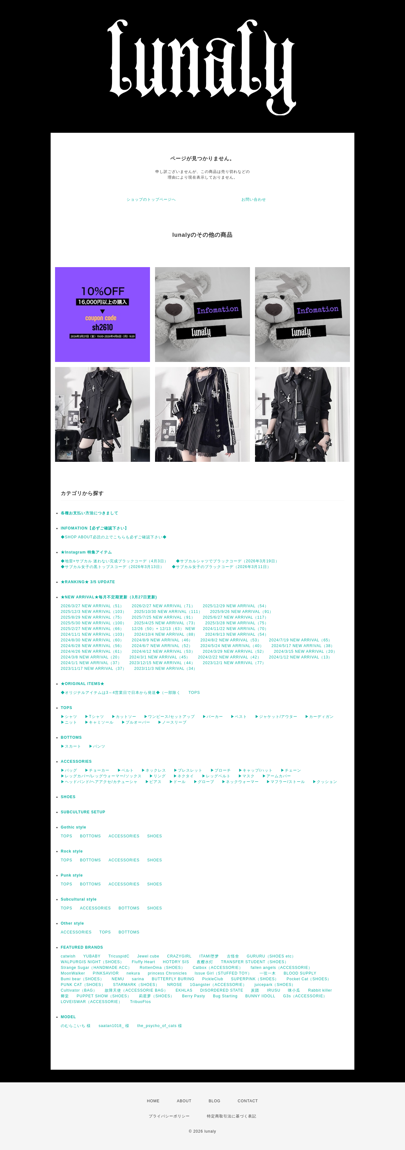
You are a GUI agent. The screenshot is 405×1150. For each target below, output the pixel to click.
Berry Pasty (193, 996)
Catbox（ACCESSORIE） (218, 967)
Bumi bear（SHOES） (82, 979)
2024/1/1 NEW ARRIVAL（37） (91, 663)
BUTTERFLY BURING (173, 979)
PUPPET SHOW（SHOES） (104, 996)
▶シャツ (69, 716)
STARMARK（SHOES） (136, 984)
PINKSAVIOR (106, 973)
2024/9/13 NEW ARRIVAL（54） (237, 634)
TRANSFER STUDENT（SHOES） (255, 962)
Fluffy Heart (143, 962)
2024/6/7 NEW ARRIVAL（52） (162, 646)
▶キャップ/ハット (256, 770)
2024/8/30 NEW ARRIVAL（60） (92, 640)
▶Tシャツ (94, 716)
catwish (68, 956)
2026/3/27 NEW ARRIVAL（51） (92, 606)
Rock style (72, 851)
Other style (72, 923)
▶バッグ (69, 770)
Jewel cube (148, 956)
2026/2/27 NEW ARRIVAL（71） (163, 606)
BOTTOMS (71, 737)
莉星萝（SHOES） (156, 996)
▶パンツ (97, 746)
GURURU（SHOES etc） (271, 956)
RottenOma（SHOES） (162, 967)
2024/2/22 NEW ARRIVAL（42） (229, 657)
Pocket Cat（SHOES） (309, 979)
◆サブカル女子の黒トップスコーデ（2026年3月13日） (112, 567)
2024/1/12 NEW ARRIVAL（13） (300, 657)
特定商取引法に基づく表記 (231, 1116)
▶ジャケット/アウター (276, 716)
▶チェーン (291, 770)
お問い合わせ (253, 199)
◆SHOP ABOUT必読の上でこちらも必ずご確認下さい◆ (114, 537)
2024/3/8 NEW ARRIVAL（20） (91, 657)
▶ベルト (125, 770)
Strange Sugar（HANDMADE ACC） (96, 967)
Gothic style (73, 827)
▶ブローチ (220, 770)
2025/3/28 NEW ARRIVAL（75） (237, 623)
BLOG (215, 1101)
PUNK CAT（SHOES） (83, 984)
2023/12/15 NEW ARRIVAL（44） (162, 663)
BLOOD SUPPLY (300, 973)
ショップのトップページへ (151, 199)
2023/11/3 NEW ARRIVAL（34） (165, 668)
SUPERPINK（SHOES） (255, 979)
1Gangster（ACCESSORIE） (218, 984)
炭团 (255, 990)
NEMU (118, 979)
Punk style (72, 875)
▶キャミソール (99, 722)
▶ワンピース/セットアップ (169, 716)
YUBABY (92, 956)
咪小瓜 (294, 990)
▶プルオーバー (136, 722)
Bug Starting (225, 996)
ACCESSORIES (76, 761)
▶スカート (71, 746)
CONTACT (248, 1101)
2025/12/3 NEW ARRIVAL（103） (94, 611)
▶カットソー (124, 716)
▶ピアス (153, 782)
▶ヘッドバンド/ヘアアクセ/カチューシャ (99, 782)
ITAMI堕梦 (209, 956)
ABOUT (184, 1101)
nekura (133, 973)
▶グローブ (204, 782)
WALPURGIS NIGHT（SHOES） (92, 962)
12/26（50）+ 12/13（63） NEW (163, 629)
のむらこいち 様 (76, 1026)
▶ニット (69, 722)
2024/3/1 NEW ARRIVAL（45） (159, 657)
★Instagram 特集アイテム (86, 552)
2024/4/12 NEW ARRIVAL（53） (163, 651)
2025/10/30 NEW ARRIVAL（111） (168, 611)
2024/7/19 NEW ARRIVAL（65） (300, 640)
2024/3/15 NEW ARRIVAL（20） (305, 651)
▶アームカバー (276, 776)
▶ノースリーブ (172, 722)
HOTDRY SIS (176, 962)
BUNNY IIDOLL (260, 996)
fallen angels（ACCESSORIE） (281, 967)
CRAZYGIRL (179, 956)
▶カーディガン (319, 716)
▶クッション (325, 782)
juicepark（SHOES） (275, 984)
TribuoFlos (140, 1002)
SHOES (68, 797)
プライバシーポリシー (169, 1116)
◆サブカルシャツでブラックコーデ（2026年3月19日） (227, 561)
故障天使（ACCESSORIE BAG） (136, 990)
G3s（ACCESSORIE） (305, 996)
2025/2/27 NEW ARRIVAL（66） (92, 629)
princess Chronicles (167, 973)
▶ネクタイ (183, 776)
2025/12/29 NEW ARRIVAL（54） (236, 606)
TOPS (194, 692)
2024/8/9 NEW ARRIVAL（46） (162, 640)
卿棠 (65, 996)
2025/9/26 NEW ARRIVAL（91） (241, 611)
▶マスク (246, 776)
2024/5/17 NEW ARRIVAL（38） (303, 646)
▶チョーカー (97, 770)
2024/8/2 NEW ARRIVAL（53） (230, 640)
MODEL (68, 1017)
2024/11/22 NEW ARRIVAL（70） (236, 629)
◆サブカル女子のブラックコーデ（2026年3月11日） (221, 567)
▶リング (157, 776)
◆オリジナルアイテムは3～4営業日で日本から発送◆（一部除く (121, 692)
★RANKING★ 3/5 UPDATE (88, 582)
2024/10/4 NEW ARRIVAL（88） (165, 634)
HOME (153, 1101)
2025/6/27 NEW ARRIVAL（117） (236, 617)
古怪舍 (233, 956)
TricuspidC (118, 956)
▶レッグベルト (216, 776)
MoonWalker (73, 973)
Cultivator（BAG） (79, 990)
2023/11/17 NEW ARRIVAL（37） (94, 668)
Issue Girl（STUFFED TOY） (223, 973)
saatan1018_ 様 (114, 1026)
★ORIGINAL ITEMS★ (82, 684)
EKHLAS (184, 990)
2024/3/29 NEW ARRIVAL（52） (234, 651)
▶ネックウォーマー (240, 782)
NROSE (174, 984)
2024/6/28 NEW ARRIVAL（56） (92, 646)
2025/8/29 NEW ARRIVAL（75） (92, 617)
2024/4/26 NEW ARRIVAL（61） (92, 651)
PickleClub (212, 979)
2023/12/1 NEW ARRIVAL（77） (234, 663)
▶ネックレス (153, 770)
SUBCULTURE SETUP (83, 812)
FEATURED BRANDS (82, 947)
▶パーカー (212, 716)
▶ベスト (239, 716)
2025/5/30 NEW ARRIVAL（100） (94, 623)
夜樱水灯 (205, 962)
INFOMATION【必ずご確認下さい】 (95, 528)
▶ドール (177, 782)
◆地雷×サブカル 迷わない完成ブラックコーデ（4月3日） (114, 561)
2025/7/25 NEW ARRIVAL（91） (163, 617)
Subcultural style (79, 899)
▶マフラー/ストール (285, 782)
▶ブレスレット (188, 770)
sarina (138, 979)
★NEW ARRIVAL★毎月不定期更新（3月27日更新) (109, 597)
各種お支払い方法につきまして (89, 513)
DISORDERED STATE (221, 990)
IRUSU (273, 990)
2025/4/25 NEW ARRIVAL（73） (165, 623)
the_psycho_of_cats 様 (159, 1026)
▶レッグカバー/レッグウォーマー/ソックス (101, 776)
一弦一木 (267, 973)
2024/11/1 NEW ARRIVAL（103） (94, 634)
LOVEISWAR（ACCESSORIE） (91, 1002)
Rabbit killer (320, 990)
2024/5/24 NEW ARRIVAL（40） (232, 646)
